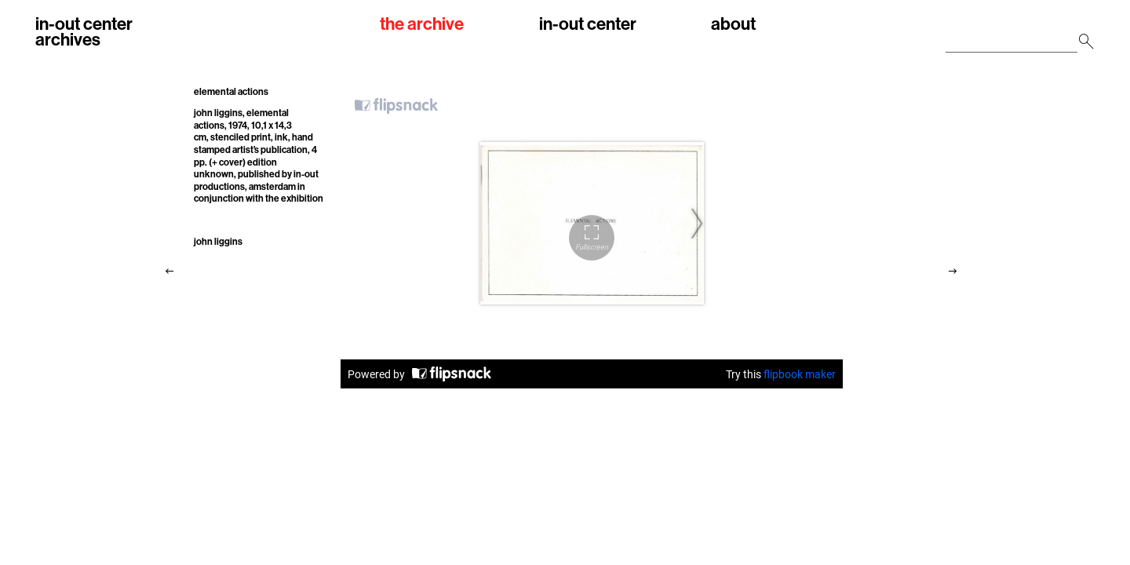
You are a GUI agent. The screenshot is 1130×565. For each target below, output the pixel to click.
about (733, 24)
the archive (422, 24)
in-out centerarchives (84, 32)
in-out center (587, 24)
